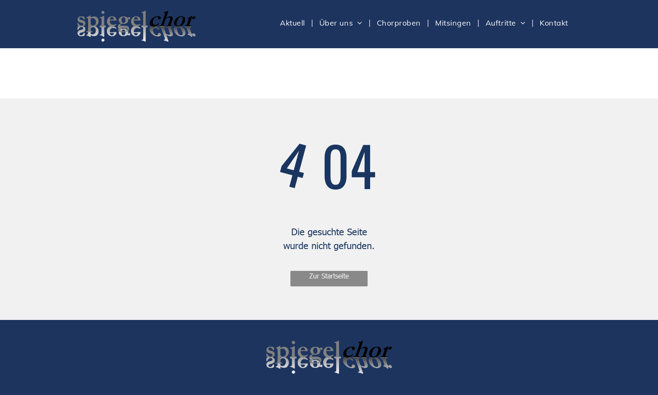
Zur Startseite (329, 275)
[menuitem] (293, 23)
